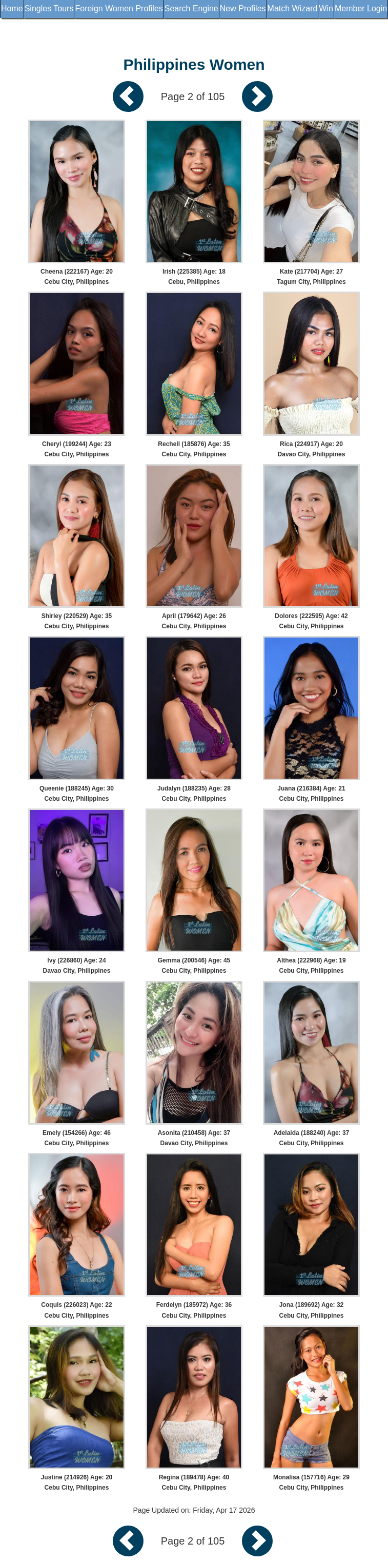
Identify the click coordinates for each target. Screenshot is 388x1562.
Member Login (361, 8)
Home (12, 8)
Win (326, 8)
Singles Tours (49, 8)
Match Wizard (293, 8)
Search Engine (191, 8)
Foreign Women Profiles (118, 8)
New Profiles (243, 8)
